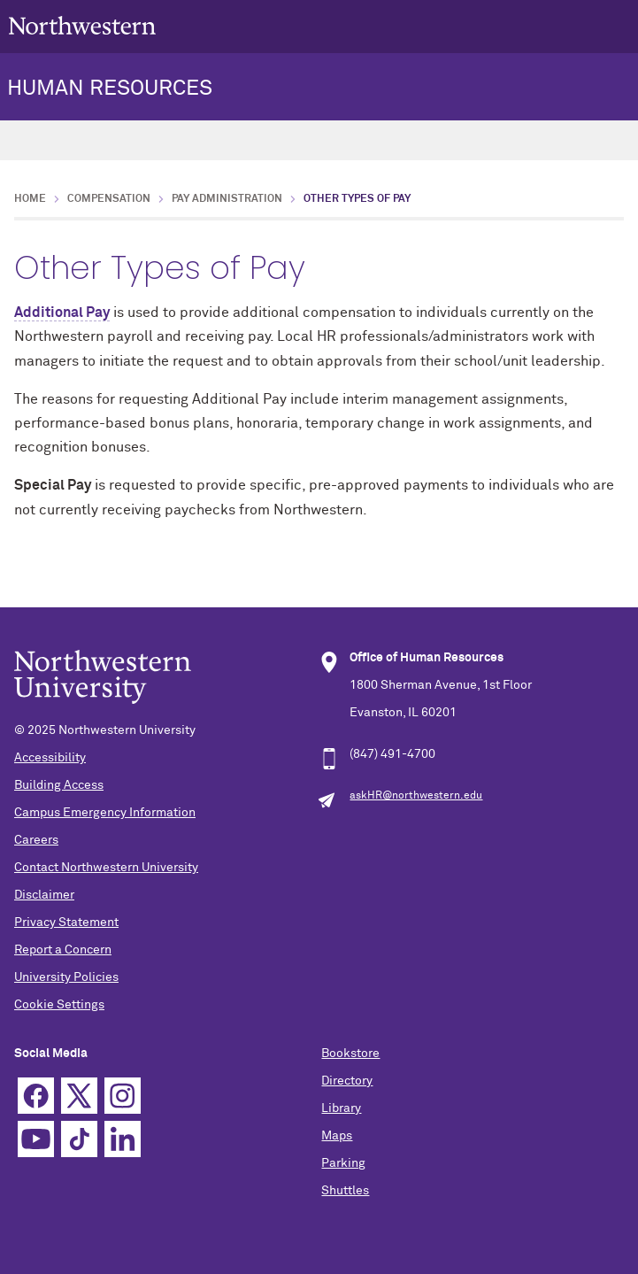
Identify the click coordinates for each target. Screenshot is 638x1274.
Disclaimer (44, 895)
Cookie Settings (59, 1005)
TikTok (79, 1139)
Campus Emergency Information (105, 813)
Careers (36, 840)
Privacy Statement (66, 922)
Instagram (122, 1095)
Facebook (36, 1095)
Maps (336, 1136)
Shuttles (345, 1191)
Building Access (59, 785)
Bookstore (350, 1053)
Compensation (108, 199)
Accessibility (50, 758)
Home (30, 199)
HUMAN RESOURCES (109, 88)
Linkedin (122, 1139)
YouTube (36, 1139)
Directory (347, 1081)
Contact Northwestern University (106, 867)
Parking (343, 1163)
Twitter (79, 1095)
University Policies (66, 977)
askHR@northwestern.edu (416, 796)
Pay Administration (227, 199)
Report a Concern (62, 950)
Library (341, 1108)
